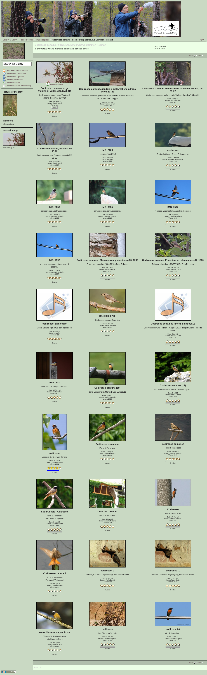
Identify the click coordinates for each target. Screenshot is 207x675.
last (199, 56)
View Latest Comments (16, 74)
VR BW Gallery (10, 40)
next (191, 56)
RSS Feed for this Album (17, 70)
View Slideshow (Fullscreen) (19, 86)
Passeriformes (26, 40)
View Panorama (56, 85)
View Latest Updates (15, 77)
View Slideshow (13, 83)
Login (201, 40)
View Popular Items (15, 80)
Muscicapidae (42, 40)
